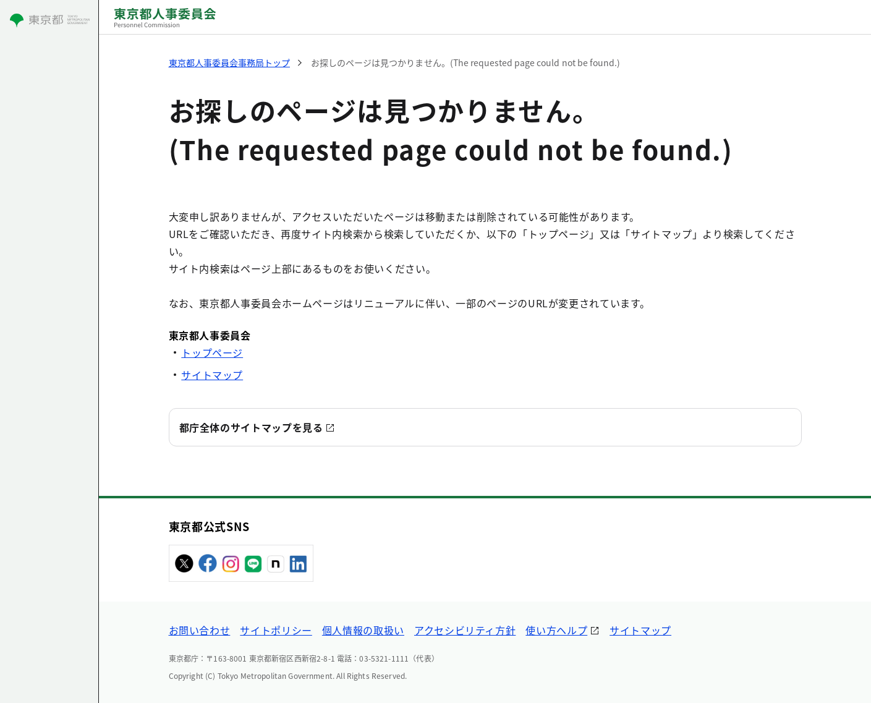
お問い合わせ (200, 630)
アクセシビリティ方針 (465, 630)
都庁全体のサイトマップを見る (251, 427)
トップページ (212, 352)
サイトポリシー (276, 630)
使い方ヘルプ (556, 630)
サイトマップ (212, 374)
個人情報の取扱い (363, 630)
